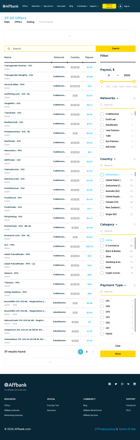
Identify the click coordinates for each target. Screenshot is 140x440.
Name (7, 57)
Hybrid (119, 333)
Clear (118, 346)
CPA (119, 306)
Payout (89, 57)
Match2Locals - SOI (14, 179)
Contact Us (131, 405)
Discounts (61, 6)
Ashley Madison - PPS (15, 292)
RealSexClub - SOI (13, 122)
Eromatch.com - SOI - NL (17, 235)
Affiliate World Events (92, 410)
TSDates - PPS (12, 282)
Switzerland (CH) (119, 185)
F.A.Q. (128, 410)
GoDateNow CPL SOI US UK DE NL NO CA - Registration (25, 339)
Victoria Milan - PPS (14, 84)
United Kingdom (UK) (119, 196)
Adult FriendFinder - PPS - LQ (19, 264)
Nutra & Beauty (119, 251)
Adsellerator (59, 302)
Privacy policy (106, 429)
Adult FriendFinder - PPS (17, 254)
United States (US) (119, 180)
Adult (15, 305)
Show (118, 353)
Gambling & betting (119, 262)
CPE (119, 323)
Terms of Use (127, 429)
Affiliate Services (90, 415)
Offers (25, 6)
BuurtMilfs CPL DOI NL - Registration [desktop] (25, 301)
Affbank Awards (109, 6)
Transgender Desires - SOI (18, 65)
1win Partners (119, 130)
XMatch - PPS (11, 273)
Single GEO (111, 214)
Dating (30, 22)
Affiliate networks (12, 410)
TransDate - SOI (12, 113)
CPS (119, 312)
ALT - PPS (9, 245)
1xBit (119, 136)
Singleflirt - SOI (12, 103)
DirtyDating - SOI (13, 216)
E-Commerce (119, 245)
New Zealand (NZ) (119, 207)
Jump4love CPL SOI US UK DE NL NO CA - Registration (25, 330)
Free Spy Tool (53, 405)
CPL (119, 301)
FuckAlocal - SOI (12, 197)
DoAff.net (119, 119)
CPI (119, 328)
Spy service (48, 6)
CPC (119, 317)
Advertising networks (13, 415)
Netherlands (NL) (119, 174)
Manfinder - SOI (12, 141)
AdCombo (119, 147)
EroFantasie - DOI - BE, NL (17, 226)
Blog (71, 6)
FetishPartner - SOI (14, 188)
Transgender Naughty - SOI (18, 75)
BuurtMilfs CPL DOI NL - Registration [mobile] (25, 311)
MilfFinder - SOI (12, 160)
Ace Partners (119, 141)
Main (7, 22)
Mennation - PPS (13, 150)
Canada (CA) (119, 202)
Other (119, 256)
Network (59, 57)
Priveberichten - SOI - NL (17, 131)
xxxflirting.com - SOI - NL (17, 94)
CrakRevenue (59, 67)
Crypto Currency (119, 273)
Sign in (126, 6)
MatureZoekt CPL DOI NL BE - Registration (25, 320)
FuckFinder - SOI (13, 207)
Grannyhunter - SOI (14, 169)
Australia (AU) (119, 191)
